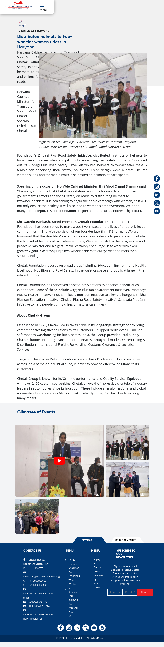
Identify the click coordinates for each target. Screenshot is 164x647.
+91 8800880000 (37, 580)
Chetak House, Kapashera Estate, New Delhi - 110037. (36, 564)
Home (72, 559)
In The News (97, 583)
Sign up (145, 592)
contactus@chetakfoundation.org (41, 576)
